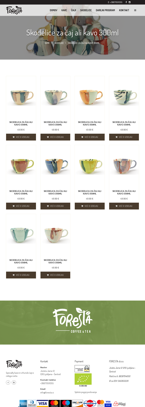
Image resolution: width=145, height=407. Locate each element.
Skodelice (86, 10)
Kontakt (124, 10)
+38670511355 (116, 2)
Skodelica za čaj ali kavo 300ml (21, 123)
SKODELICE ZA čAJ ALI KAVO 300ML (84, 43)
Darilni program (105, 10)
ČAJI (73, 10)
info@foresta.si (47, 392)
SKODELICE (59, 43)
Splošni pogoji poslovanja (86, 392)
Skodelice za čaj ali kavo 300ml (72, 32)
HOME (47, 43)
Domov (53, 10)
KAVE (64, 10)
